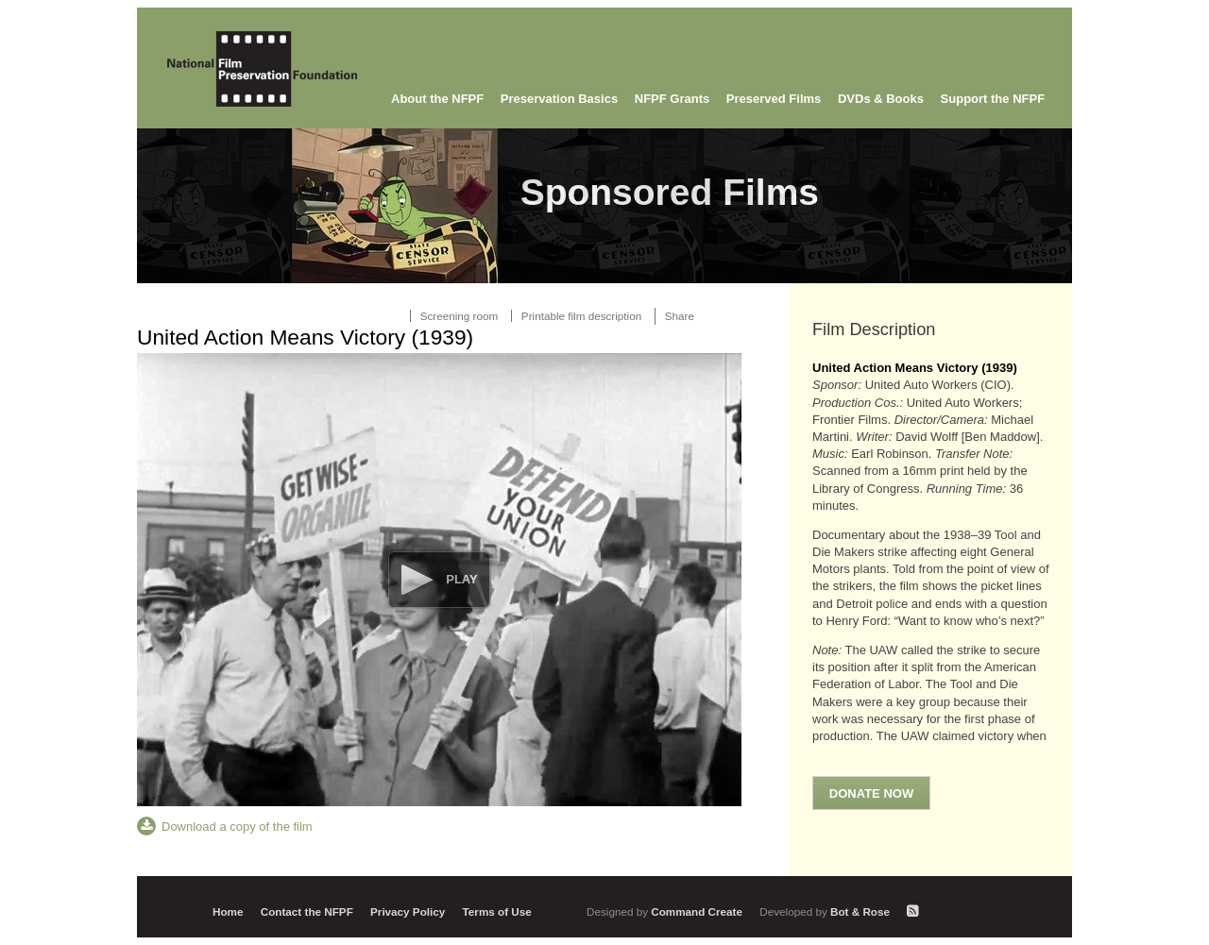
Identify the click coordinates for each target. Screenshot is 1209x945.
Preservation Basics (559, 99)
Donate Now (871, 793)
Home (228, 911)
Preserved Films (773, 99)
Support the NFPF (993, 99)
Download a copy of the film (237, 826)
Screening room (459, 316)
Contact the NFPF (307, 911)
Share (679, 316)
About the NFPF (437, 99)
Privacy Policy (407, 911)
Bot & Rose (826, 911)
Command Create (666, 911)
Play (461, 579)
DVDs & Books (881, 99)
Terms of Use (497, 911)
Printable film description (581, 316)
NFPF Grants (672, 99)
